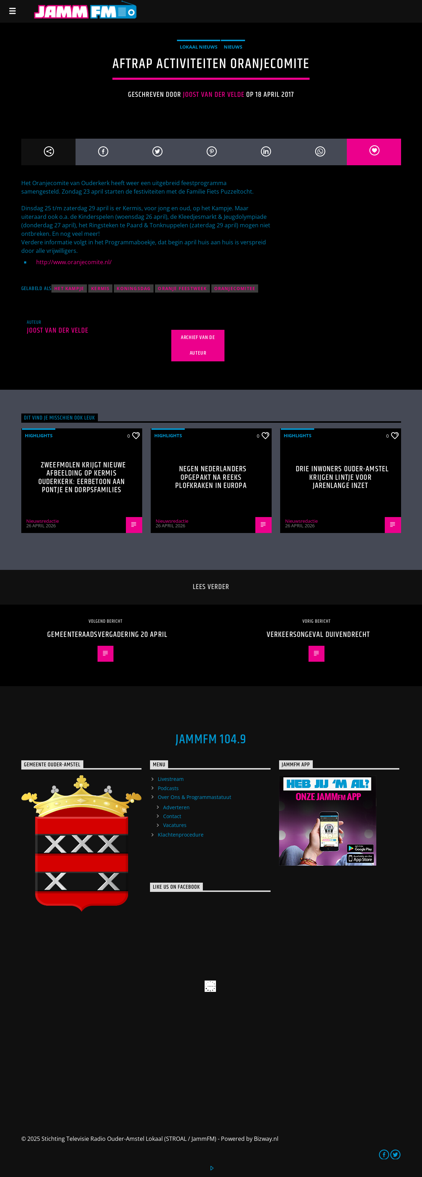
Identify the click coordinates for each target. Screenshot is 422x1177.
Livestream (171, 779)
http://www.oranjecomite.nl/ (74, 262)
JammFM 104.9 (211, 739)
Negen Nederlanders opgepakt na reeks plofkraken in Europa (210, 477)
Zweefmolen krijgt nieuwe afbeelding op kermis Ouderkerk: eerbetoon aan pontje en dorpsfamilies (82, 477)
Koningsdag (134, 288)
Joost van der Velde (214, 94)
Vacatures (175, 825)
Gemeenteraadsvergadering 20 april (107, 634)
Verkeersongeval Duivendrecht (318, 634)
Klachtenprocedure (181, 834)
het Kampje (69, 288)
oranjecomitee (235, 288)
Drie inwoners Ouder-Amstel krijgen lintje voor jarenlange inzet (342, 477)
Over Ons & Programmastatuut (194, 797)
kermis (100, 288)
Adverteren (176, 807)
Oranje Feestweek (182, 288)
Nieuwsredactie (42, 521)
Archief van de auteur (198, 345)
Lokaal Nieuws (198, 47)
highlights (38, 435)
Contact (172, 816)
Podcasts (168, 788)
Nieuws (233, 47)
